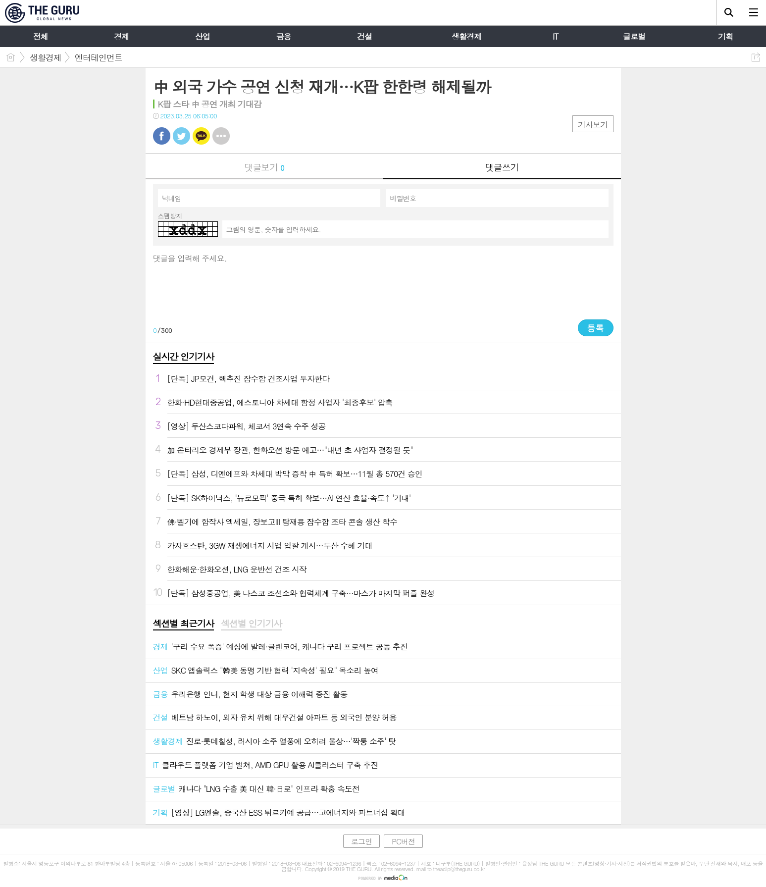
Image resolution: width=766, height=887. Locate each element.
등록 (595, 328)
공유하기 (756, 57)
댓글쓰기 (502, 167)
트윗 (181, 136)
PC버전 (403, 841)
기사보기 (593, 124)
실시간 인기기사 (183, 356)
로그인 (361, 841)
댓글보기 (264, 167)
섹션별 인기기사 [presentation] (251, 623)
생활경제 (45, 57)
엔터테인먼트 (98, 57)
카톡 (201, 136)
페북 (161, 136)
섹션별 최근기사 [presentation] (183, 623)
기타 (221, 136)
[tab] (183, 624)
